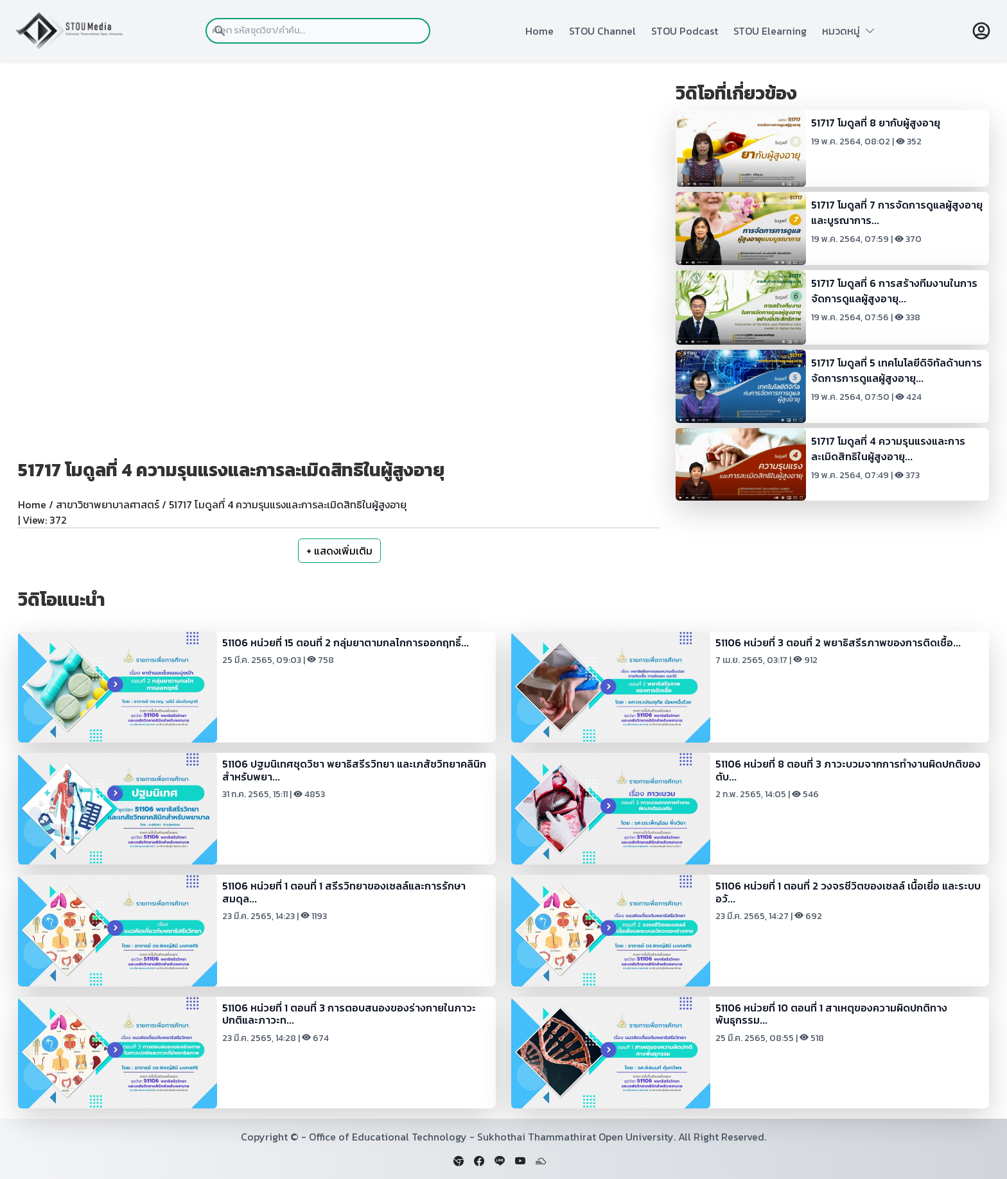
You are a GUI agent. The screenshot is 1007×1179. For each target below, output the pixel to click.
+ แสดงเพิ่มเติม (339, 550)
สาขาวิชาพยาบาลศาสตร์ (107, 504)
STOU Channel (602, 31)
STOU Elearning (770, 31)
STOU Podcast (684, 31)
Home (539, 31)
